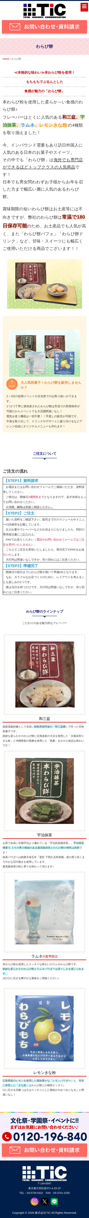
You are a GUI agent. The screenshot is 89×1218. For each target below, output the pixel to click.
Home (6, 58)
